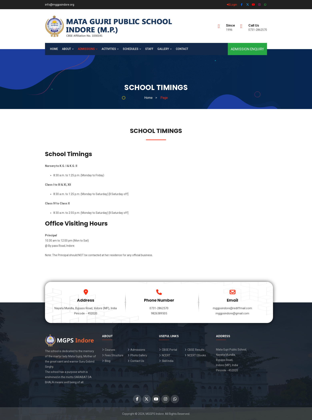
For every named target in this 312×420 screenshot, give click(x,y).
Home (54, 49)
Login (232, 4)
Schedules (130, 49)
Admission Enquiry (247, 49)
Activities (109, 49)
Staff (149, 49)
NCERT (166, 355)
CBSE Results (195, 349)
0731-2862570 (257, 29)
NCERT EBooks (196, 355)
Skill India (167, 361)
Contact (182, 49)
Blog (107, 361)
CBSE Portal (169, 349)
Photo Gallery (138, 355)
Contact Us (137, 361)
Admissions (86, 49)
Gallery (163, 49)
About (66, 49)
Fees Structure (114, 355)
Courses (110, 349)
